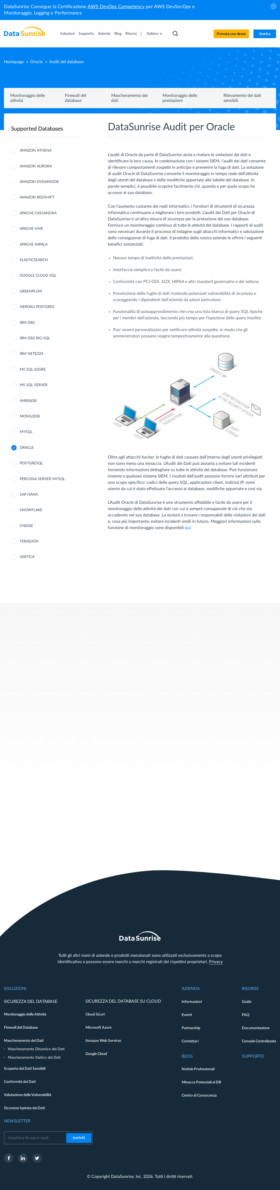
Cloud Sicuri (95, 1014)
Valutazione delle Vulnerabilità (27, 1095)
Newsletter (17, 1121)
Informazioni (192, 1002)
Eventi (187, 1015)
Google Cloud (96, 1054)
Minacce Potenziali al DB (201, 1082)
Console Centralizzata (259, 1041)
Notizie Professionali (198, 1069)
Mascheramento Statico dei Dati (34, 1057)
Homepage (14, 62)
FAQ (245, 1015)
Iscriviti (79, 1138)
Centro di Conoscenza (199, 1095)
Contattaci (190, 1041)
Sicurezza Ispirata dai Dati (24, 1108)
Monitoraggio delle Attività (25, 1014)
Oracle (36, 62)
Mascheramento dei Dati (24, 1041)
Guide (246, 1002)
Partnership (191, 1028)
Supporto (86, 34)
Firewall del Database (21, 1027)
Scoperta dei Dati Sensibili (24, 1068)
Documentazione (255, 1028)
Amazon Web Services (103, 1041)
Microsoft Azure (98, 1027)
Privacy (216, 962)
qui (188, 528)
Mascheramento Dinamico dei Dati (36, 1049)
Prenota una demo (231, 34)
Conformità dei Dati (20, 1082)
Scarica (265, 34)
